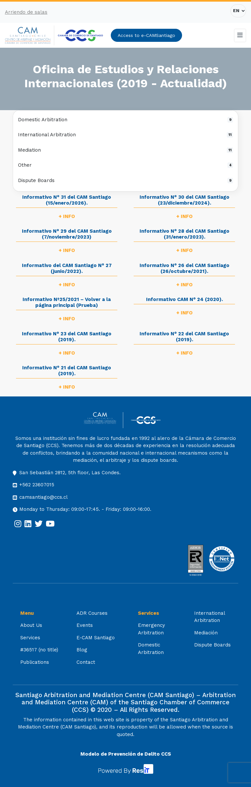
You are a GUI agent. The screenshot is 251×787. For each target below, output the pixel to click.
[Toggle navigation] (240, 35)
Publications (34, 662)
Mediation (125, 150)
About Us (31, 625)
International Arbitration (125, 135)
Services (30, 638)
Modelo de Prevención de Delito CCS (125, 754)
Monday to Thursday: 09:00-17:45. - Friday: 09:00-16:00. (85, 509)
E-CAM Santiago (95, 638)
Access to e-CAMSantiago (146, 35)
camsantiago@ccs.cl (43, 497)
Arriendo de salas (26, 12)
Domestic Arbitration (125, 120)
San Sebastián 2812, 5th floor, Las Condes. (70, 473)
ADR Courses (92, 613)
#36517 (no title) (39, 650)
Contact (85, 662)
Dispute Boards (125, 180)
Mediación (206, 633)
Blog (81, 650)
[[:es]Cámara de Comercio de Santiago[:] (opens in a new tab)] (80, 35)
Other (125, 165)
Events (84, 625)
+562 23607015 (36, 485)
